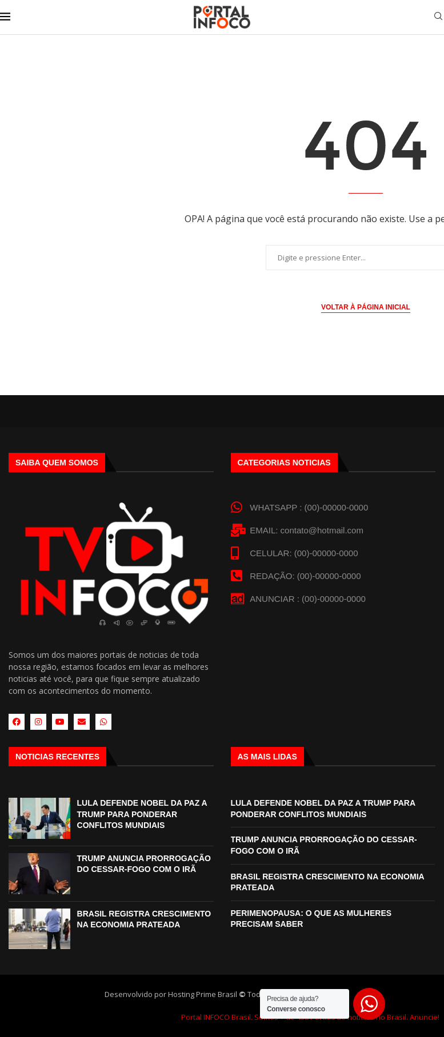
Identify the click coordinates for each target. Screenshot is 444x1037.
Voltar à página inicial (365, 307)
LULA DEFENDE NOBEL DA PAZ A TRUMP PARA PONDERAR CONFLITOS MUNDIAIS (142, 814)
